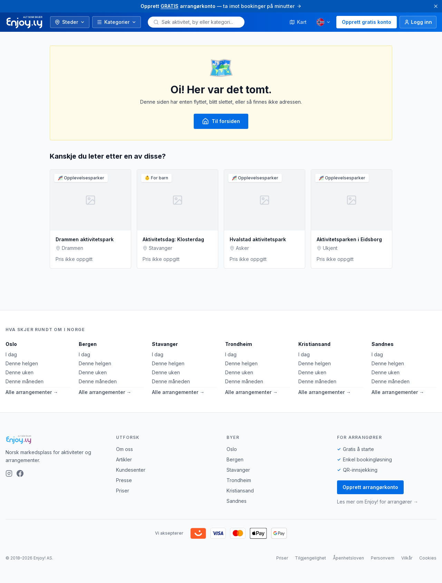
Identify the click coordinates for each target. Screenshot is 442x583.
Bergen (88, 344)
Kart (298, 22)
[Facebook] (20, 473)
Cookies (427, 558)
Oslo (11, 344)
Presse (124, 480)
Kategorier (116, 22)
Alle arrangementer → (32, 392)
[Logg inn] (418, 22)
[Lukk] (436, 6)
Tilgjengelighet (310, 558)
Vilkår (406, 558)
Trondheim (238, 344)
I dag (11, 354)
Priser (122, 490)
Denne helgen (22, 363)
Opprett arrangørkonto (370, 487)
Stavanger (165, 344)
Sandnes (383, 344)
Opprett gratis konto (366, 22)
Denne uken (19, 372)
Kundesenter (130, 470)
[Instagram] (9, 473)
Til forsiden (221, 121)
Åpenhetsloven (348, 558)
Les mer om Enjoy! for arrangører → (377, 502)
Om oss (124, 449)
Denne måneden (25, 381)
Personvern (382, 558)
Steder (70, 22)
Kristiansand (314, 344)
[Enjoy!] (55, 439)
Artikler (124, 459)
